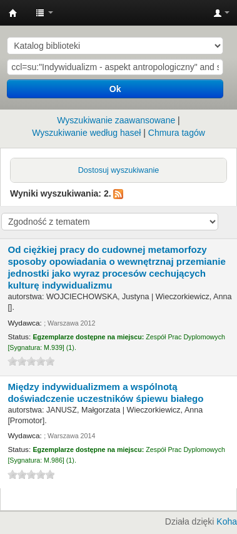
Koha (226, 521)
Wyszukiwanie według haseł (86, 133)
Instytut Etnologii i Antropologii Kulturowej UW (13, 13)
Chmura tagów (176, 133)
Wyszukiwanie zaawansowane (116, 120)
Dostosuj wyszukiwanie (118, 170)
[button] (44, 12)
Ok (115, 89)
